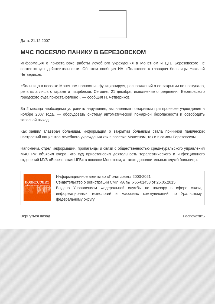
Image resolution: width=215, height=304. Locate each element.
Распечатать (194, 216)
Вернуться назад (35, 216)
